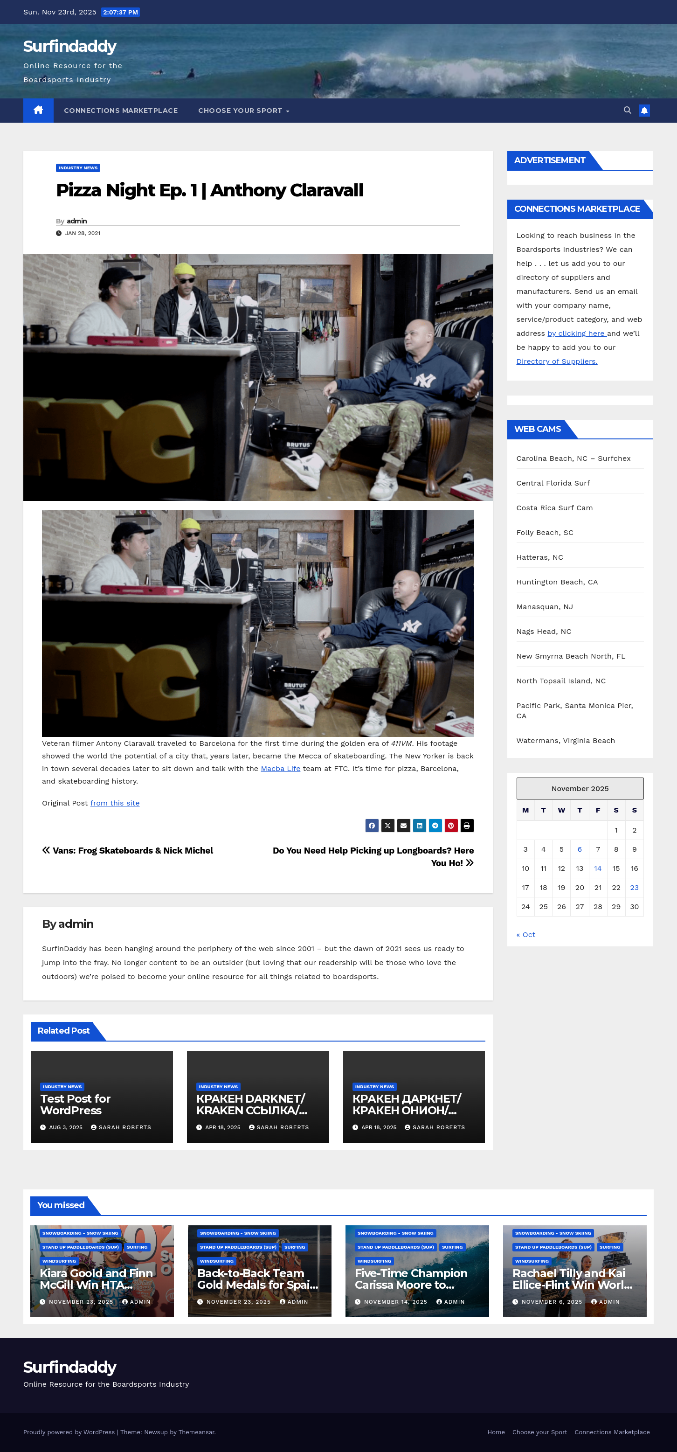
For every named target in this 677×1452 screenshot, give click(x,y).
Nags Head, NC (544, 631)
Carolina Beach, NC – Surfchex (574, 458)
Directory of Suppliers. (557, 361)
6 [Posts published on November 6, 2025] (580, 849)
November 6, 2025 (553, 1302)
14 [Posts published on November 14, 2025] (598, 868)
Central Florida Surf (553, 483)
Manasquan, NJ (545, 606)
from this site (115, 803)
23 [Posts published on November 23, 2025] (634, 887)
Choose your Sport (241, 110)
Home (496, 1432)
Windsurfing (59, 1261)
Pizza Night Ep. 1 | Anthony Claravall (209, 190)
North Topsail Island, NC (561, 680)
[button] (627, 110)
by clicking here (577, 333)
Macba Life (281, 768)
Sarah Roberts (121, 1127)
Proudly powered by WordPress (70, 1432)
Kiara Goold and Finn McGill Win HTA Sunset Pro (96, 1284)
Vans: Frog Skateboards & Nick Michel (127, 850)
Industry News (78, 167)
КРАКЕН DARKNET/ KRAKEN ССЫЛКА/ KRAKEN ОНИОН (250, 1110)
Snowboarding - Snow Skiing (80, 1233)
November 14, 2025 (397, 1302)
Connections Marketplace (121, 110)
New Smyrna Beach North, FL (571, 656)
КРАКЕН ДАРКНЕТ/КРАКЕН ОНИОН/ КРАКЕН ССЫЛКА (406, 1110)
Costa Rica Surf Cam (555, 507)
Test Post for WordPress (75, 1104)
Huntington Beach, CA (557, 581)
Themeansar (196, 1432)
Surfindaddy (69, 46)
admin (77, 221)
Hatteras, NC (540, 557)
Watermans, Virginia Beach (566, 740)
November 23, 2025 (82, 1302)
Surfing (137, 1247)
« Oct (526, 934)
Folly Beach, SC (545, 532)
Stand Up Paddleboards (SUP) (80, 1247)
